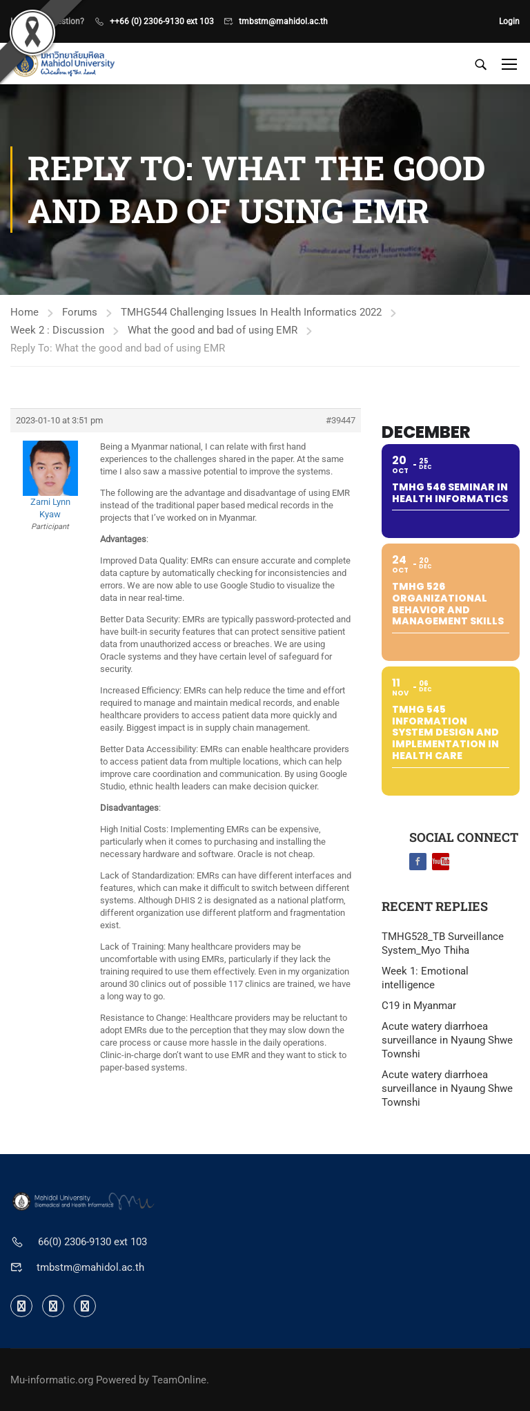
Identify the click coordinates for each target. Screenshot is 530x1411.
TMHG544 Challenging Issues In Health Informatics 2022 (251, 312)
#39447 (340, 420)
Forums (79, 312)
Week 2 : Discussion (57, 330)
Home (24, 312)
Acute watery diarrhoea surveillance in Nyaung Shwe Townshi (447, 1040)
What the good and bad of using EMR (212, 330)
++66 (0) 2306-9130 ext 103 (162, 21)
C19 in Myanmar (419, 1005)
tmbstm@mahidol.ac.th (283, 21)
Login (509, 21)
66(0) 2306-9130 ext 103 (92, 1242)
